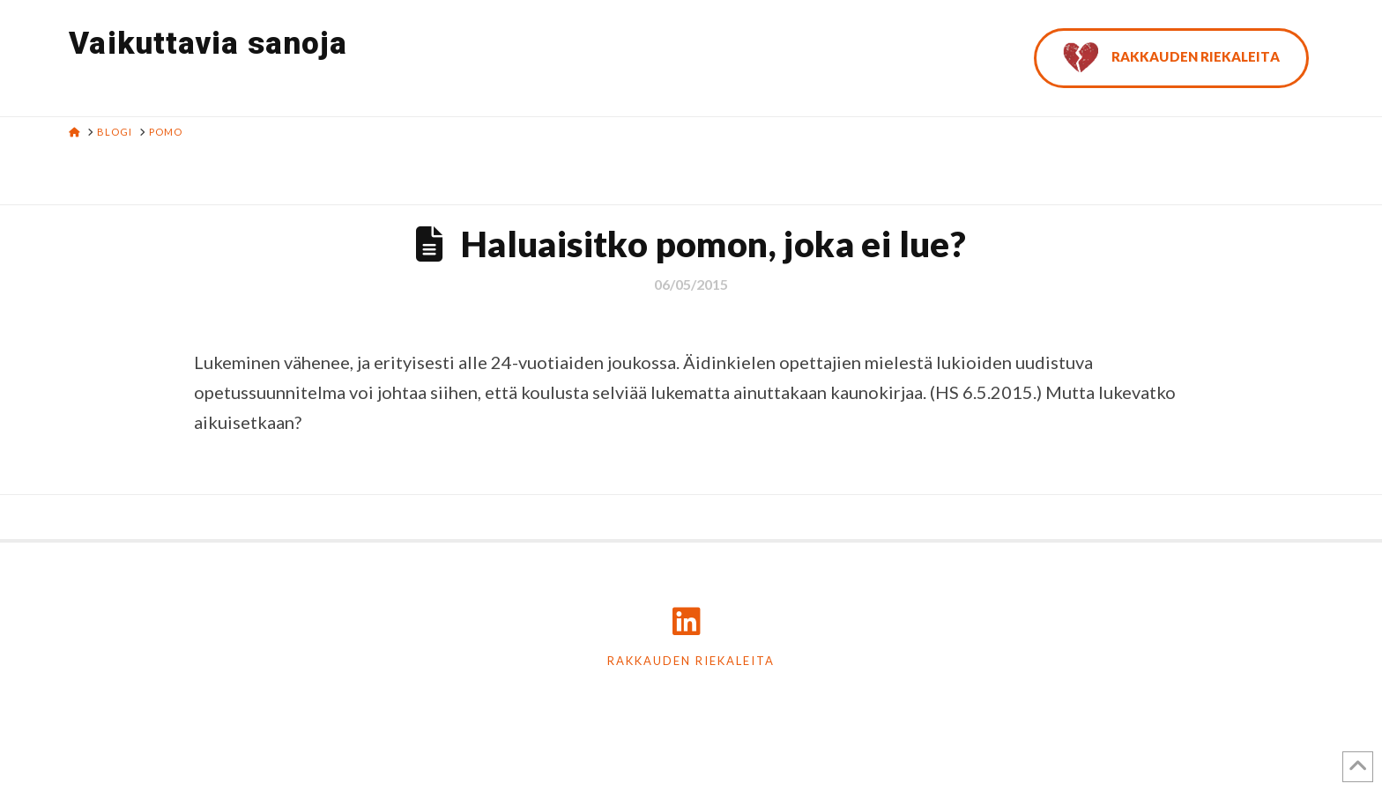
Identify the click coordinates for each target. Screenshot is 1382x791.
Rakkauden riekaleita (691, 661)
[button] (1365, 16)
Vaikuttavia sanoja (208, 43)
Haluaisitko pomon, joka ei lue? (713, 244)
